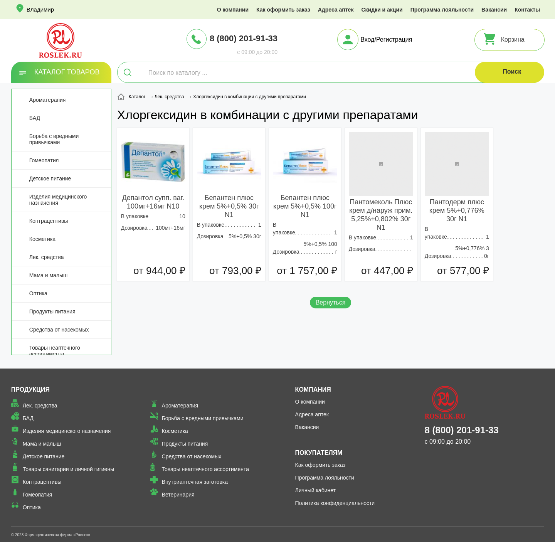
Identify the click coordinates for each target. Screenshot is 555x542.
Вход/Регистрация (386, 39)
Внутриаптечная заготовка (195, 482)
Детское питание (50, 178)
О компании (233, 10)
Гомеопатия (44, 160)
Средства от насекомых (59, 330)
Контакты (527, 10)
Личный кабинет (315, 490)
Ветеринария (178, 495)
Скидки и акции (381, 10)
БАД (34, 118)
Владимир (40, 9)
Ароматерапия (47, 100)
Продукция (30, 389)
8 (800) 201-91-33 (244, 38)
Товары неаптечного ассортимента (54, 351)
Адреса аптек (336, 10)
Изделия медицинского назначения (58, 200)
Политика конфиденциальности (335, 503)
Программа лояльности (442, 10)
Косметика (42, 239)
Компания (313, 389)
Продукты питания (52, 311)
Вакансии (494, 10)
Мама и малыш (48, 275)
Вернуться (331, 302)
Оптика (38, 293)
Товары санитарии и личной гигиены (68, 469)
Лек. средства (46, 257)
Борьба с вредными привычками (54, 139)
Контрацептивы (48, 221)
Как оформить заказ (283, 10)
